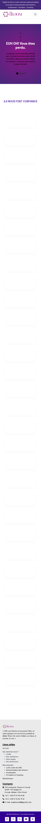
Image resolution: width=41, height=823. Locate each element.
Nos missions (8, 765)
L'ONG (8, 754)
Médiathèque (8, 779)
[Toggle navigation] (35, 14)
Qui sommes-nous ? (11, 752)
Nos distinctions (12, 762)
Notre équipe (11, 759)
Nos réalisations (12, 757)
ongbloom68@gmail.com (21, 802)
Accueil (21, 73)
